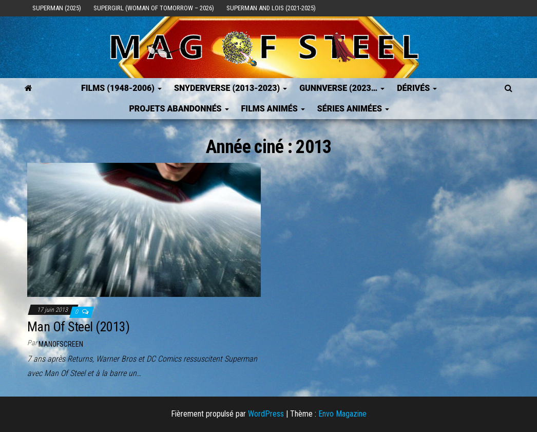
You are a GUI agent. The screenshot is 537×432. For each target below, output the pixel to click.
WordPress (266, 414)
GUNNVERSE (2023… (342, 88)
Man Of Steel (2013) (78, 326)
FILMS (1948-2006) (121, 88)
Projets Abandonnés (178, 109)
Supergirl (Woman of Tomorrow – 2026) (153, 8)
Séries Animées (353, 109)
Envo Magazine (342, 414)
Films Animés (273, 109)
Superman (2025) (56, 8)
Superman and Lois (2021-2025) (271, 8)
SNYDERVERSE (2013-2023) (230, 88)
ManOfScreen (61, 344)
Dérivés (417, 88)
